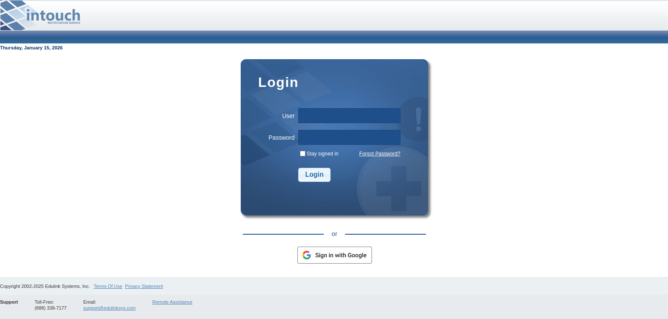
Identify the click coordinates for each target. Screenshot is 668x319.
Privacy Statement (144, 286)
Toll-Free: (44, 302)
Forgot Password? (379, 154)
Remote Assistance (172, 302)
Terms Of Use (108, 286)
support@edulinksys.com (109, 307)
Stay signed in (323, 154)
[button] (314, 175)
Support (9, 302)
